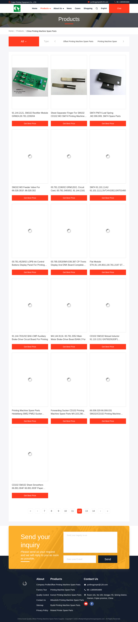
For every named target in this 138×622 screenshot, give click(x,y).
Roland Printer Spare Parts (61, 610)
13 (86, 511)
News (69, 8)
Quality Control (42, 595)
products (20, 31)
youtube (86, 604)
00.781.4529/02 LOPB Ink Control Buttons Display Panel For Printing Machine (28, 265)
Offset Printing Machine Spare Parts (78, 41)
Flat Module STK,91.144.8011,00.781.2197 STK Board (107, 265)
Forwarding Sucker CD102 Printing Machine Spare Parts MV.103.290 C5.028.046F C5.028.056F (67, 413)
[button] (55, 41)
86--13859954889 (121, 2)
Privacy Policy (42, 610)
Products (45, 8)
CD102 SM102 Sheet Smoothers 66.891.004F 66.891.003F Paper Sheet (27, 488)
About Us (58, 8)
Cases (77, 8)
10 (65, 511)
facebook (92, 604)
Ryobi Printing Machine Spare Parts (65, 605)
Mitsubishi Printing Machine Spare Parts (67, 600)
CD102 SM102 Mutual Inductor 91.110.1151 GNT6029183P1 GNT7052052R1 (104, 339)
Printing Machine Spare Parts (110, 41)
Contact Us (41, 600)
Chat (119, 8)
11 (72, 511)
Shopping (88, 8)
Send (108, 559)
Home (34, 8)
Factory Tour (41, 590)
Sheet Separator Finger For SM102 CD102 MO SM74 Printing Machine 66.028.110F (67, 116)
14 (93, 511)
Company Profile (43, 585)
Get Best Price (30, 123)
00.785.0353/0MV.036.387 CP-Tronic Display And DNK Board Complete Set (68, 265)
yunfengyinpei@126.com (98, 2)
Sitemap (39, 605)
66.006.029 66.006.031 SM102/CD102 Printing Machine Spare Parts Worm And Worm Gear (106, 413)
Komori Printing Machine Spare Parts (65, 595)
